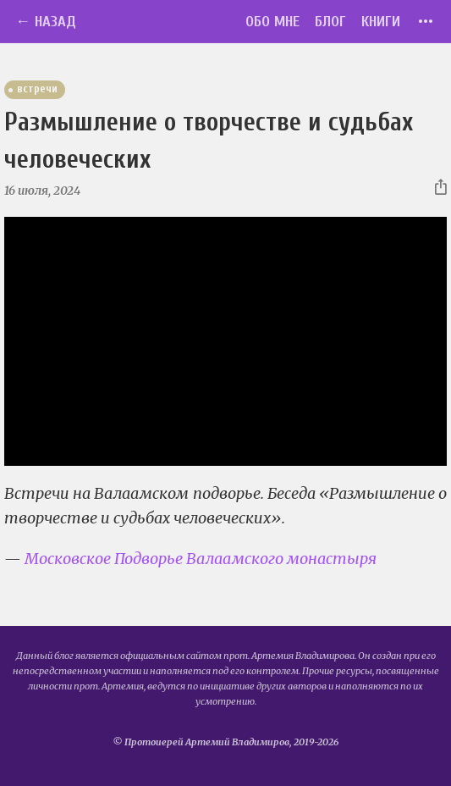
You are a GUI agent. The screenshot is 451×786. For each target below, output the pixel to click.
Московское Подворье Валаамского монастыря (201, 558)
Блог (330, 21)
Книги (380, 21)
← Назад (45, 21)
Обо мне (272, 21)
